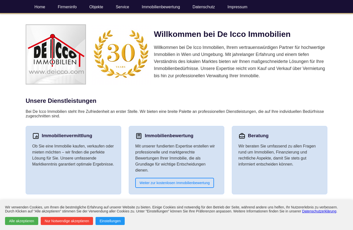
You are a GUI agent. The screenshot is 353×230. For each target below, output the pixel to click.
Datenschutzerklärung (319, 211)
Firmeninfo (67, 7)
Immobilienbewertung (161, 7)
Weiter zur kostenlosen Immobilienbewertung (175, 183)
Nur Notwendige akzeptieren (67, 221)
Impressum (237, 7)
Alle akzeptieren (21, 221)
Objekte (96, 7)
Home (39, 7)
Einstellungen (110, 221)
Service (122, 7)
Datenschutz (204, 7)
